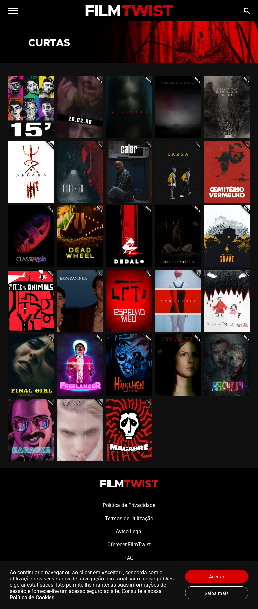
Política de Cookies (32, 597)
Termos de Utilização (129, 518)
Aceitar (216, 576)
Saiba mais (216, 593)
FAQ (129, 558)
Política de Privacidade (129, 505)
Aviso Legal (129, 531)
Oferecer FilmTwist (129, 545)
